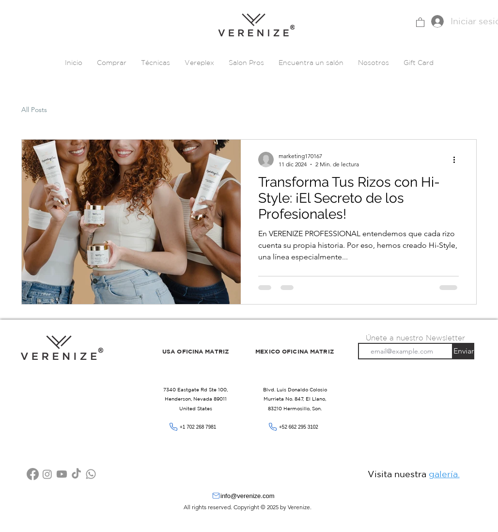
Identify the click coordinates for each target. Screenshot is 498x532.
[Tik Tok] (76, 474)
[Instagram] (47, 474)
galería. (444, 474)
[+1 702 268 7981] (196, 427)
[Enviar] (463, 351)
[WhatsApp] (91, 474)
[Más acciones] (457, 159)
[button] (420, 22)
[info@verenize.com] (249, 496)
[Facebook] (33, 474)
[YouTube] (62, 474)
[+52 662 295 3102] (295, 427)
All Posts (34, 109)
